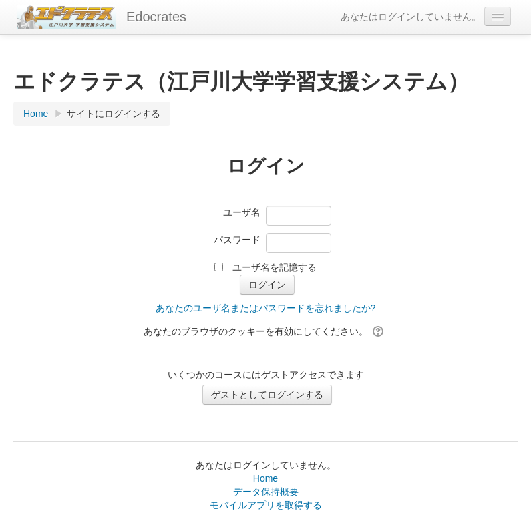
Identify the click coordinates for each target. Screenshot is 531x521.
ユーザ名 (241, 212)
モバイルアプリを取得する (266, 505)
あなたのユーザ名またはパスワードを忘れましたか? (266, 308)
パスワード (237, 239)
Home (265, 478)
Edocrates (156, 16)
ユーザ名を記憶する (274, 267)
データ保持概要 (266, 491)
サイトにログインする (113, 113)
